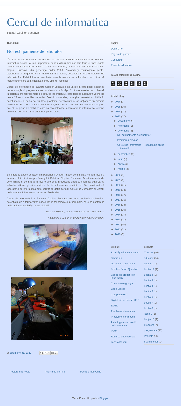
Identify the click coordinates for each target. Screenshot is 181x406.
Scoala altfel (151, 341)
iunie (121, 159)
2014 (118, 214)
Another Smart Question (124, 269)
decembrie (124, 120)
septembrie (124, 154)
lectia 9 (148, 313)
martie (122, 168)
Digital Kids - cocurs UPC (125, 300)
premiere (149, 324)
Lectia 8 (148, 308)
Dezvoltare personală (123, 263)
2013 (118, 219)
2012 (118, 224)
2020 (118, 185)
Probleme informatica (123, 311)
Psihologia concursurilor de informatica (124, 324)
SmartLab (116, 258)
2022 (118, 175)
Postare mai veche (90, 371)
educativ (148, 258)
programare (150, 330)
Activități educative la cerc (125, 252)
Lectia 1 (148, 263)
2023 (118, 116)
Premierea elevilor (127, 140)
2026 (118, 101)
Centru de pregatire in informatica (123, 276)
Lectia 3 (148, 280)
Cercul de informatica (58, 22)
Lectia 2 (148, 274)
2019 (118, 189)
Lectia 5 (148, 291)
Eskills (114, 305)
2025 (118, 106)
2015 (118, 209)
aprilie (121, 163)
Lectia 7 (148, 302)
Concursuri (117, 59)
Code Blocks (118, 288)
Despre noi (117, 48)
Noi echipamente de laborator (133, 134)
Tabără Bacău (119, 342)
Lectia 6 (148, 297)
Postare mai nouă (20, 371)
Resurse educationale (123, 336)
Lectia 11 (149, 269)
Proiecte (148, 336)
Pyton (114, 330)
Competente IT (119, 294)
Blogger (103, 398)
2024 (118, 111)
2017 (118, 199)
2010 (118, 234)
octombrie (124, 130)
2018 (118, 194)
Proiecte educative (121, 65)
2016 (118, 204)
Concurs (148, 252)
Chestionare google (122, 283)
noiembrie (124, 125)
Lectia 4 (148, 285)
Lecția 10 (149, 319)
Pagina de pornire (55, 371)
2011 (118, 229)
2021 (118, 180)
